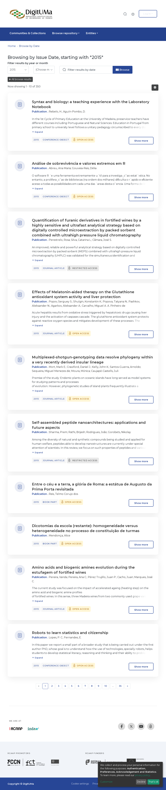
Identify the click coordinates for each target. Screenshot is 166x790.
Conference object (56, 140)
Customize (106, 781)
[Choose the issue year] (18, 70)
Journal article (54, 268)
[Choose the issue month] (44, 70)
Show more (141, 140)
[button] (134, 14)
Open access (85, 140)
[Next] (127, 686)
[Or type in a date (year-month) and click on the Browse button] (86, 70)
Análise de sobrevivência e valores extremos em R (78, 163)
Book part (50, 502)
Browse (122, 69)
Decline (141, 781)
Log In (147, 13)
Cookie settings (80, 783)
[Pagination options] (155, 87)
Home (12, 46)
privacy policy (142, 775)
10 (105, 685)
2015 (36, 140)
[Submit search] (125, 14)
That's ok (153, 781)
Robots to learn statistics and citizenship (70, 633)
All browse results (20, 79)
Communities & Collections (28, 33)
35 (120, 685)
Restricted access (84, 268)
